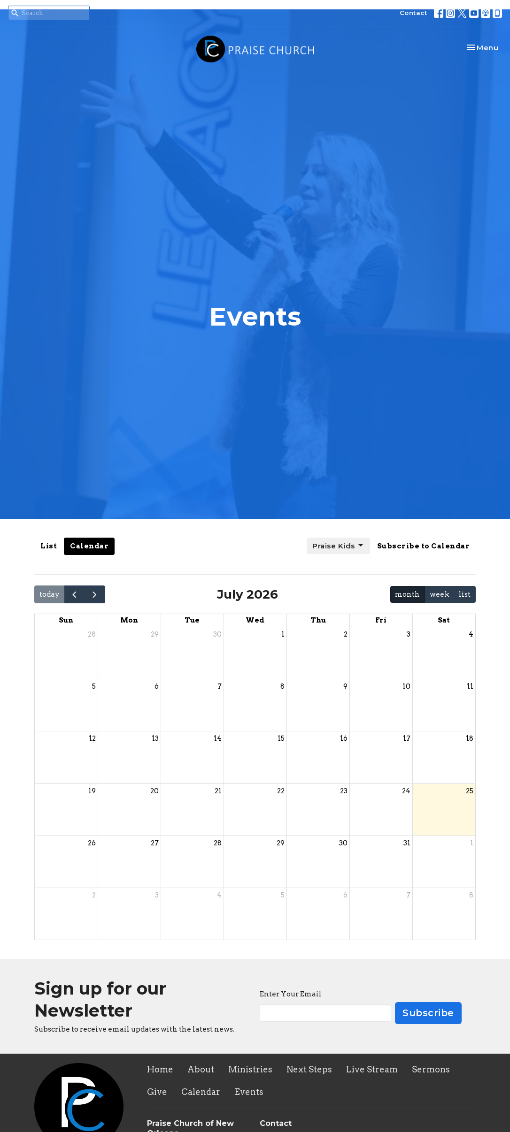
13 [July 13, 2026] (155, 738)
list (465, 594)
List (48, 546)
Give (157, 1092)
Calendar (89, 546)
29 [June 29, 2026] (155, 634)
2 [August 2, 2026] (94, 895)
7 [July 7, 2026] (219, 686)
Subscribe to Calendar (423, 546)
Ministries (250, 1069)
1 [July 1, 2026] (283, 634)
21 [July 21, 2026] (218, 791)
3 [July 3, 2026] (408, 634)
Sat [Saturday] (444, 620)
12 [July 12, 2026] (92, 738)
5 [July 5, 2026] (94, 686)
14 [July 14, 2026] (218, 738)
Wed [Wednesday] (255, 620)
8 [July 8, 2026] (282, 686)
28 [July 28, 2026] (218, 843)
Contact (413, 12)
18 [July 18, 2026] (469, 738)
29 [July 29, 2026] (281, 843)
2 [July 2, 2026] (346, 634)
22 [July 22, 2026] (281, 791)
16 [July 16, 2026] (344, 738)
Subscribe (428, 1012)
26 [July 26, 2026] (92, 843)
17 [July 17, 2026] (406, 738)
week (439, 594)
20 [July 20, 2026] (154, 791)
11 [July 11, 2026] (470, 686)
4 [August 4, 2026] (219, 895)
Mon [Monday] (129, 620)
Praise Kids (338, 545)
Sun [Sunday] (66, 620)
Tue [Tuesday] (192, 620)
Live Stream (372, 1069)
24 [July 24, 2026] (406, 791)
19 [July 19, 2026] (92, 791)
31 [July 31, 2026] (406, 843)
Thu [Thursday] (318, 620)
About (200, 1069)
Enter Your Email (291, 994)
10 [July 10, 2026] (406, 686)
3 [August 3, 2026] (157, 895)
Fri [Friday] (380, 620)
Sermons (431, 1069)
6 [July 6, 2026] (157, 686)
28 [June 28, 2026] (92, 634)
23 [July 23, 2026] (344, 791)
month (407, 594)
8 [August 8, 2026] (471, 895)
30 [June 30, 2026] (217, 634)
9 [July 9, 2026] (345, 686)
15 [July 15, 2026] (281, 738)
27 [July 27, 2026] (155, 843)
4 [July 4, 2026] (471, 634)
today (49, 594)
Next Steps (309, 1069)
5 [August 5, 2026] (283, 895)
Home (160, 1069)
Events (248, 1092)
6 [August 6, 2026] (345, 895)
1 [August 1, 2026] (471, 843)
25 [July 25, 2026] (469, 791)
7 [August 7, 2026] (408, 895)
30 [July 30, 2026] (343, 843)
